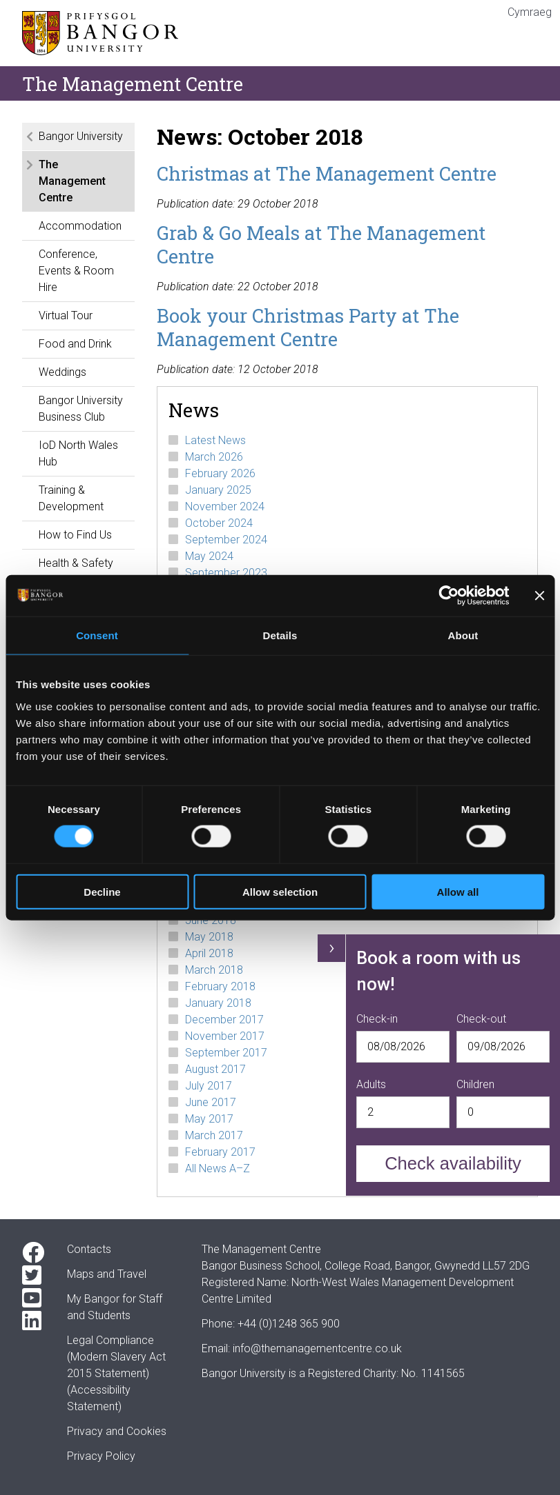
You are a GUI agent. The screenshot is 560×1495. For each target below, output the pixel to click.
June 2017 (210, 1102)
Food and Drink (75, 343)
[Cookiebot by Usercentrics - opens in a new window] (448, 595)
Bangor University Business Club (81, 408)
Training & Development (71, 498)
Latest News (215, 440)
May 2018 (209, 936)
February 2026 (220, 473)
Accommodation (80, 225)
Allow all (458, 891)
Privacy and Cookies (116, 1431)
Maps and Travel (106, 1274)
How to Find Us (75, 534)
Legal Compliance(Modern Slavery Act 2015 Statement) (116, 1357)
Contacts (89, 1249)
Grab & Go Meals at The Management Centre (321, 244)
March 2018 (214, 969)
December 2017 (224, 1019)
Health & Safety (76, 563)
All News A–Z (217, 1168)
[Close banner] (539, 596)
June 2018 (210, 920)
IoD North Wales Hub (78, 453)
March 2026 (214, 456)
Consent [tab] (97, 635)
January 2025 (218, 489)
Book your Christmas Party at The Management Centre (308, 327)
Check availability (453, 1163)
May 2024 (209, 556)
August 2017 (215, 1069)
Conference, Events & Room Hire (76, 271)
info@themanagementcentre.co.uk (317, 1348)
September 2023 (226, 572)
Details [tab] (280, 635)
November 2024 (224, 506)
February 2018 (220, 986)
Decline (102, 891)
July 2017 (208, 1085)
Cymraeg (530, 12)
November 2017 (224, 1036)
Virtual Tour (66, 315)
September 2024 (226, 539)
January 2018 (218, 1003)
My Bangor (93, 1298)
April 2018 (209, 953)
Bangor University (81, 136)
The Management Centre (72, 181)
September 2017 (226, 1052)
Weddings (62, 372)
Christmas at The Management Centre (326, 173)
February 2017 (220, 1151)
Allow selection (280, 891)
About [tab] (463, 635)
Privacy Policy (101, 1456)
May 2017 (209, 1118)
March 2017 (214, 1135)
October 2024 (219, 523)
